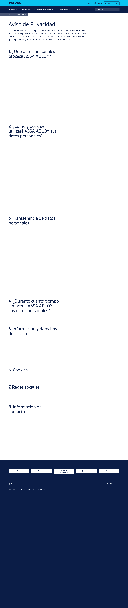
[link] (89, 3)
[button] (17, 9)
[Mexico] (98, 3)
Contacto (77, 9)
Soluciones (11, 9)
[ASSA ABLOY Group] (112, 3)
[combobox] (107, 9)
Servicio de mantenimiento (42, 9)
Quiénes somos (63, 9)
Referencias (26, 9)
